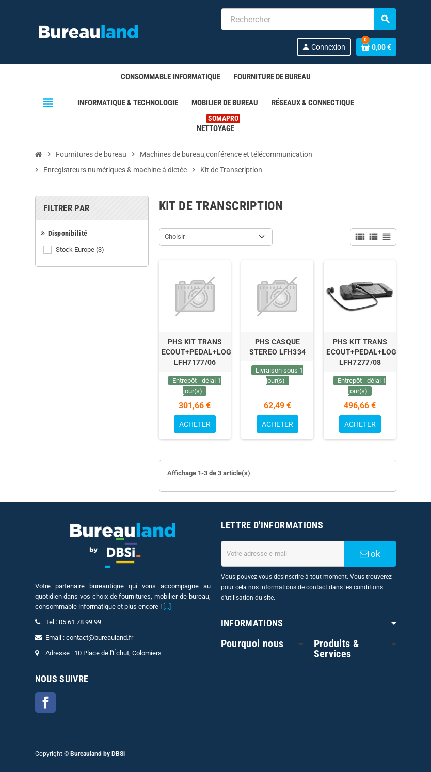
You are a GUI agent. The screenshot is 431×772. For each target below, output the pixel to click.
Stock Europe (81, 250)
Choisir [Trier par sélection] (175, 236)
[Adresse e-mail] (282, 554)
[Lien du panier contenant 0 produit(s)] (376, 47)
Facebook (45, 702)
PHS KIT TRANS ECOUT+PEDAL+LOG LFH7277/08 (359, 351)
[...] (167, 606)
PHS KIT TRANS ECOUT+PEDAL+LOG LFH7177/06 (195, 351)
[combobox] (308, 19)
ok (370, 554)
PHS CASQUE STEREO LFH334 (277, 346)
